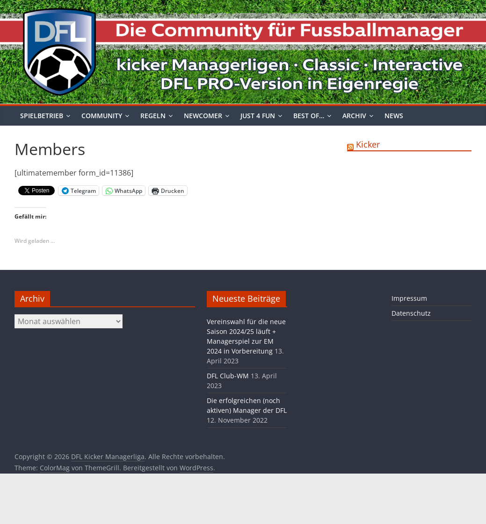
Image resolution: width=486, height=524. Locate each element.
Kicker (368, 144)
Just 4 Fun (257, 115)
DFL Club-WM (228, 375)
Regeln (153, 115)
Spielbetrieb (41, 115)
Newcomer (203, 115)
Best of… (308, 115)
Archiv (354, 115)
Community (101, 115)
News (393, 115)
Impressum (409, 298)
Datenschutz (411, 313)
